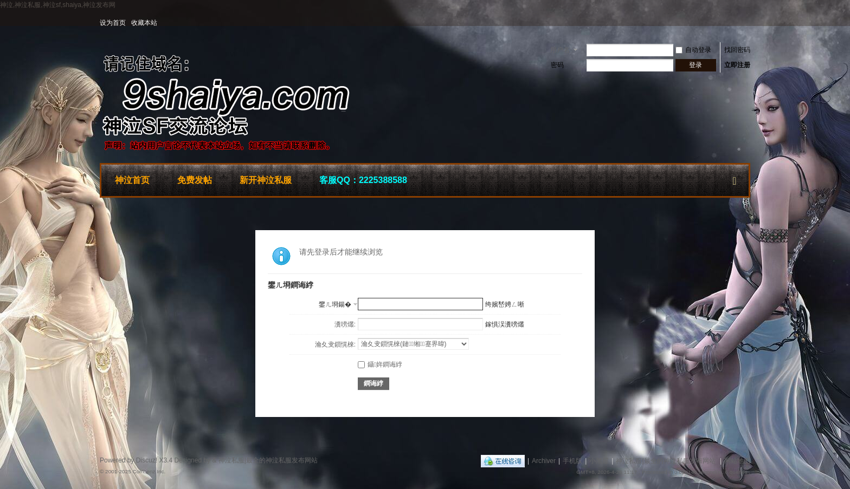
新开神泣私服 (266, 180)
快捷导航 (734, 178)
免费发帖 (194, 180)
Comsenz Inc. (148, 471)
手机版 (572, 461)
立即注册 (737, 65)
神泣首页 (132, 180)
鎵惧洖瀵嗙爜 (504, 324)
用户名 (560, 50)
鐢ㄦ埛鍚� (335, 304)
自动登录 (693, 50)
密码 (557, 65)
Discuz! (146, 460)
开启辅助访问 (747, 23)
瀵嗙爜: (345, 324)
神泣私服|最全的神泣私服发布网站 (665, 461)
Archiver (544, 461)
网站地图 (737, 461)
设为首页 (113, 23)
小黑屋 (599, 461)
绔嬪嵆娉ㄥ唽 (504, 304)
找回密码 (737, 50)
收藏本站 (144, 23)
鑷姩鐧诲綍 (380, 364)
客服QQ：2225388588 (363, 180)
